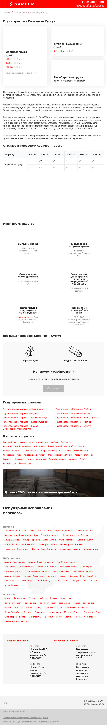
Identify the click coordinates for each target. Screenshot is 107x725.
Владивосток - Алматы (15, 530)
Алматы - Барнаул (12, 576)
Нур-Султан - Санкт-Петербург (19, 567)
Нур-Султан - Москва (67, 562)
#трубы (83, 459)
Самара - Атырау (12, 540)
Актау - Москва (11, 585)
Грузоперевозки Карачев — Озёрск (73, 409)
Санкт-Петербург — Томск (16, 621)
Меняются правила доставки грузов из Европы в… (82, 673)
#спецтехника (39, 459)
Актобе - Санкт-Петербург (66, 581)
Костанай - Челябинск (47, 567)
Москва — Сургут (72, 612)
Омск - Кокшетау (85, 540)
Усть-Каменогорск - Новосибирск (76, 567)
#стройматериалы (57, 459)
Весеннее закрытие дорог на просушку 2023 (86, 654)
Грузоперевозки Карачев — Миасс (20, 426)
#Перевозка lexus (30, 450)
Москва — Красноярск (14, 598)
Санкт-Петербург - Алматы (46, 535)
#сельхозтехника (23, 459)
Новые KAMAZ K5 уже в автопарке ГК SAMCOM (38, 654)
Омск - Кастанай (67, 540)
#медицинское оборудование (17, 446)
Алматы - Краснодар (33, 576)
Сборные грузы (16, 52)
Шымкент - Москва (60, 571)
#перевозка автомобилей (60, 455)
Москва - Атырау (91, 549)
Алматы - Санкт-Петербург (41, 562)
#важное (22, 442)
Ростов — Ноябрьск (38, 598)
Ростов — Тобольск (13, 607)
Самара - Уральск (31, 540)
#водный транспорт (38, 442)
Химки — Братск (63, 617)
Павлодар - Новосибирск (37, 571)
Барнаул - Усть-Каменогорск (17, 535)
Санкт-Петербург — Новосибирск (20, 603)
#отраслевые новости (65, 640)
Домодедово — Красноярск (48, 612)
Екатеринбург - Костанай (44, 549)
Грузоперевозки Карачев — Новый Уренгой (77, 417)
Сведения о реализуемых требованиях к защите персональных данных (31, 722)
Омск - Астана (49, 540)
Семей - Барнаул (43, 581)
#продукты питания (84, 455)
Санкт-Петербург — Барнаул (17, 612)
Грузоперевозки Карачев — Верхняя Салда (25, 417)
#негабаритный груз (57, 446)
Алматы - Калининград (14, 562)
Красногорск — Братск (15, 617)
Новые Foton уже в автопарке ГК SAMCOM (38, 671)
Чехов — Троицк (34, 607)
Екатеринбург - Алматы (70, 549)
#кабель (54, 442)
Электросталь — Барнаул (41, 617)
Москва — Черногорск (60, 598)
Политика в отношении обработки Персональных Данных (25, 718)
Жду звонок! (54, 388)
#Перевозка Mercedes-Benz (75, 450)
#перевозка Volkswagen (34, 455)
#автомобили (9, 442)
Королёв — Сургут (53, 607)
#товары (73, 459)
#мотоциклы (39, 446)
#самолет (7, 459)
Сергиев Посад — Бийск (76, 607)
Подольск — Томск (92, 612)
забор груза (23, 317)
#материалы (66, 442)
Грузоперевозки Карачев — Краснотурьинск (25, 422)
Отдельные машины (68, 44)
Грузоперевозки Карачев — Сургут (73, 426)
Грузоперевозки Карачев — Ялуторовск (23, 409)
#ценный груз (25, 463)
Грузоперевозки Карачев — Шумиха (21, 413)
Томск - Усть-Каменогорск (16, 549)
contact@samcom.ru (94, 704)
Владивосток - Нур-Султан (75, 535)
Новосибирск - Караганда (60, 530)
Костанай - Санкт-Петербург (83, 576)
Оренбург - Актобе (84, 530)
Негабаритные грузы (68, 77)
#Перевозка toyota (12, 455)
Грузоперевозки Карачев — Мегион (74, 422)
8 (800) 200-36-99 (92, 2)
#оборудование (76, 446)
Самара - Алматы (37, 530)
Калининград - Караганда (72, 544)
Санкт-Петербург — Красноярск (55, 603)
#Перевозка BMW (11, 450)
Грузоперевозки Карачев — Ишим (73, 413)
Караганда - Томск (13, 571)
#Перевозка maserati (50, 450)
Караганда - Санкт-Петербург (18, 581)
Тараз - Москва (89, 581)
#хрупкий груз (9, 463)
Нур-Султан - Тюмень (56, 576)
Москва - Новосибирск (83, 603)
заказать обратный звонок (90, 5)
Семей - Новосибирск (83, 571)
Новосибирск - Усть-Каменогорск (20, 544)
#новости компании (18, 640)
